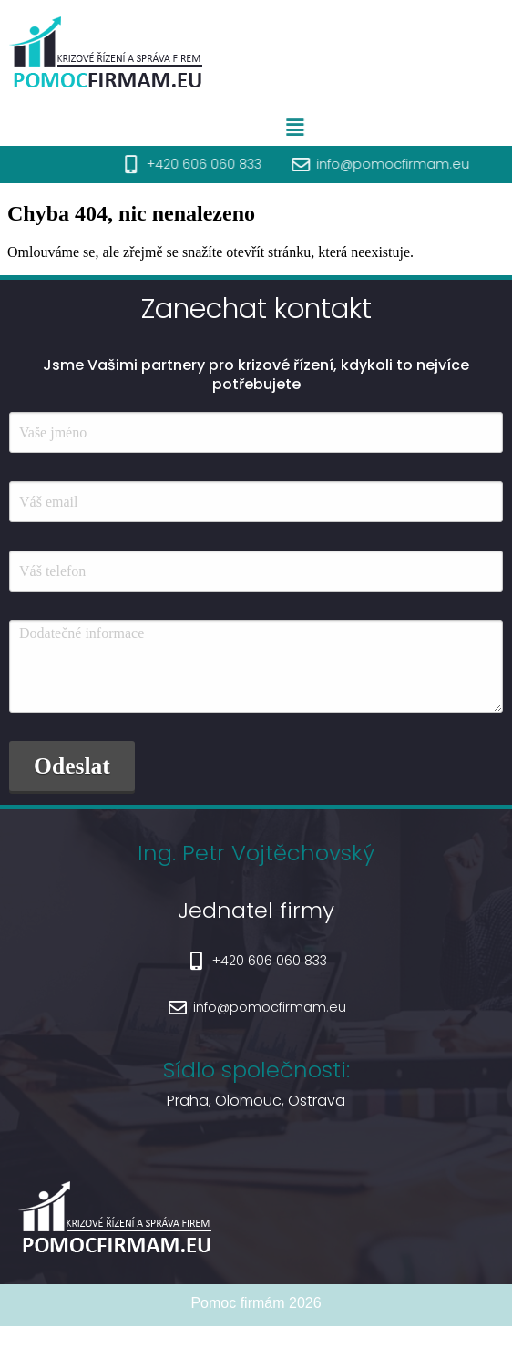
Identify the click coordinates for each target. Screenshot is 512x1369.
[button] (324, 127)
